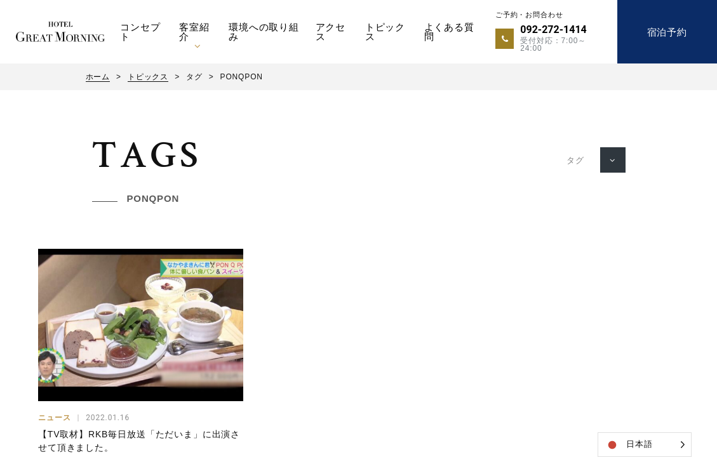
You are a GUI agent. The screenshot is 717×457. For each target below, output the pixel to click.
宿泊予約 (667, 32)
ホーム (98, 77)
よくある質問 (449, 31)
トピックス (385, 31)
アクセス (331, 31)
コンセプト (140, 31)
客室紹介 (194, 31)
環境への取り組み (264, 31)
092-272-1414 (553, 29)
